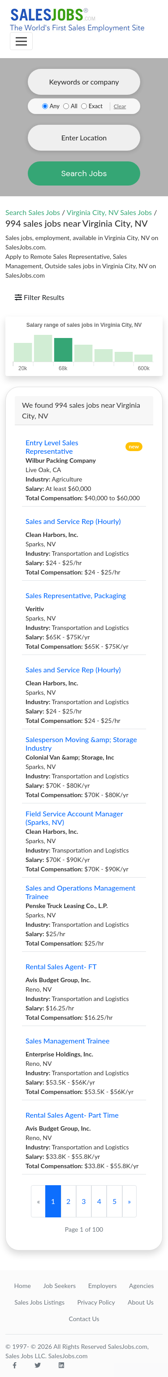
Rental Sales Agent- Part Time (72, 1115)
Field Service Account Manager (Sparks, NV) (74, 818)
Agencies (141, 1285)
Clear (120, 106)
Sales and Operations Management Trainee (80, 892)
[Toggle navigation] (21, 41)
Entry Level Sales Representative (52, 446)
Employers (102, 1285)
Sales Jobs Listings (39, 1302)
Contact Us (84, 1318)
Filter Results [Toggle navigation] (40, 297)
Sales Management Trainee (67, 1040)
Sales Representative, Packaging (76, 595)
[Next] (129, 1201)
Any (55, 106)
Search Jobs (84, 173)
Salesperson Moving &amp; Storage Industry (81, 743)
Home (22, 1285)
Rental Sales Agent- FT (61, 966)
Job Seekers (59, 1285)
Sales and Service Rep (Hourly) (73, 521)
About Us (141, 1302)
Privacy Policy (96, 1302)
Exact (96, 106)
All (74, 106)
